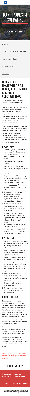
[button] (2, 2)
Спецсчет (5, 44)
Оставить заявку (15, 31)
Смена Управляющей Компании (15, 51)
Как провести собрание (10, 59)
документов (13, 185)
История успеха (7, 66)
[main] (15, 18)
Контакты (5, 74)
